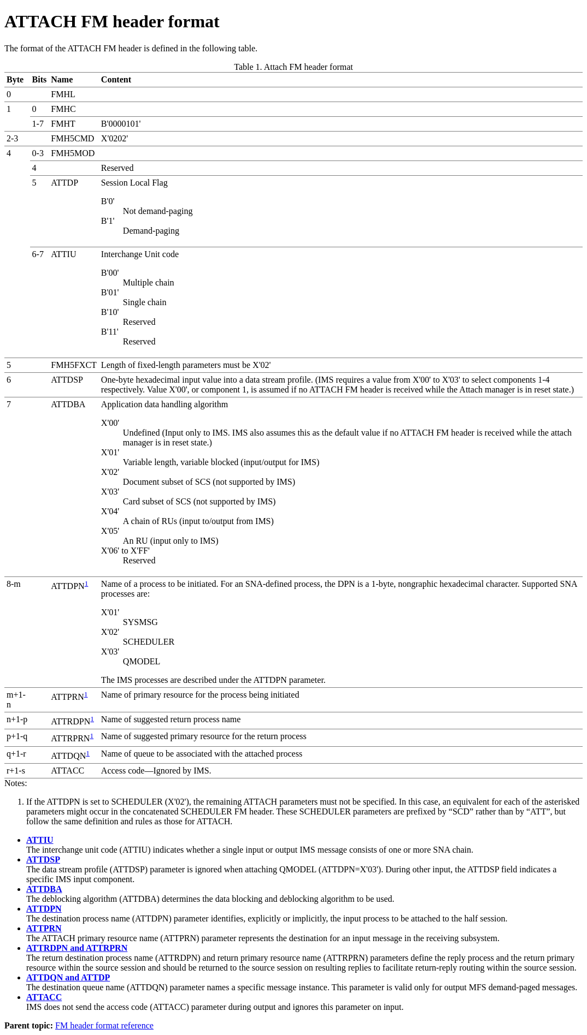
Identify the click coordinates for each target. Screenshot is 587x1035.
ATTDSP (43, 859)
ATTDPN (44, 908)
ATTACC (44, 997)
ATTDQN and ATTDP (68, 977)
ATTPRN (44, 928)
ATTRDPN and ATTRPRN (76, 948)
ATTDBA (44, 889)
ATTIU (40, 839)
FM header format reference (104, 1025)
